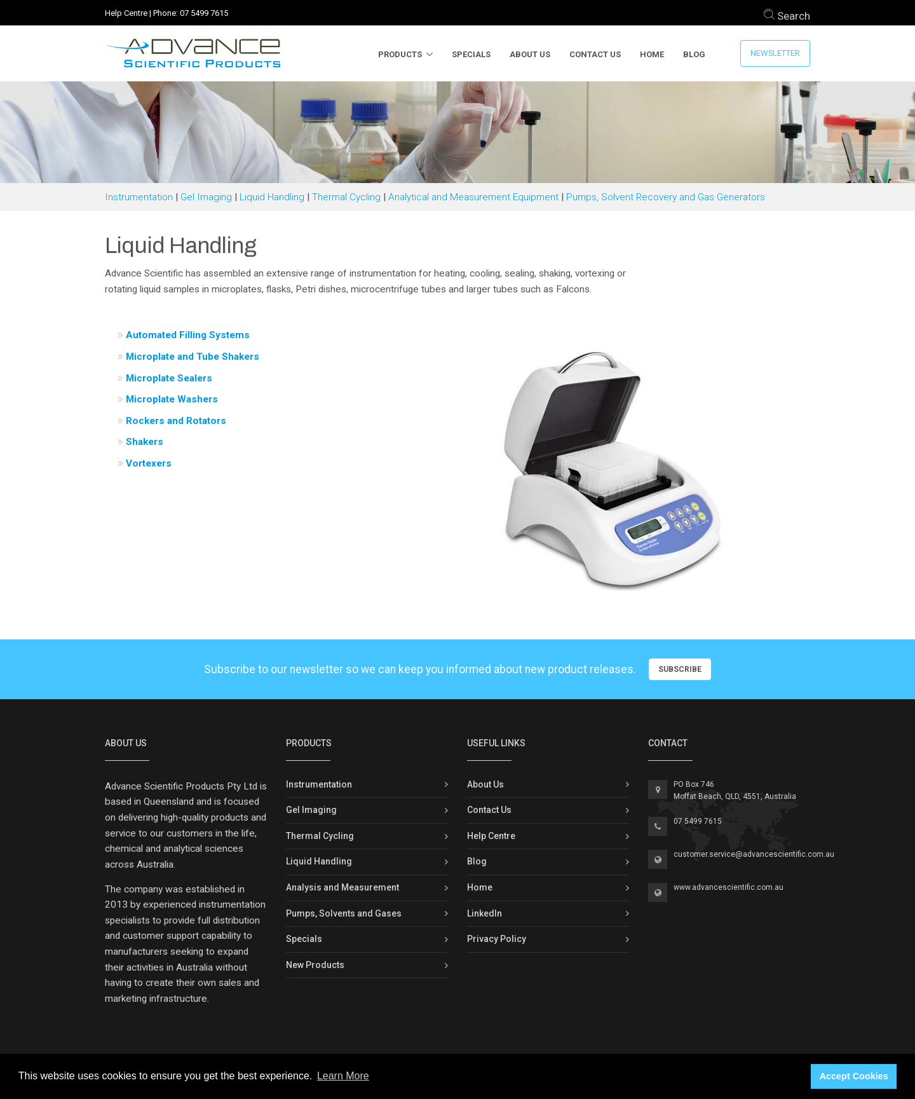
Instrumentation (139, 197)
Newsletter (775, 53)
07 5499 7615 (204, 13)
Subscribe (680, 669)
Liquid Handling (272, 197)
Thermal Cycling (346, 197)
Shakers (144, 441)
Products (400, 54)
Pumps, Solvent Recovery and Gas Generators (665, 197)
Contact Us (595, 54)
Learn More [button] (343, 1075)
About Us (530, 54)
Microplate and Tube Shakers (192, 356)
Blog (694, 54)
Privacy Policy (496, 939)
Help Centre (126, 13)
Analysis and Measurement (342, 887)
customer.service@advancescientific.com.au (754, 854)
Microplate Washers (172, 399)
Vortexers (149, 463)
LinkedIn (484, 913)
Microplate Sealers (169, 378)
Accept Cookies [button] (854, 1076)
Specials (471, 54)
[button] (488, 466)
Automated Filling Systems (188, 335)
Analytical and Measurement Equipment (473, 197)
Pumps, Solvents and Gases (344, 913)
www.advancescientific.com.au (728, 887)
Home (652, 54)
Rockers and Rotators (176, 421)
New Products (315, 965)
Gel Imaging (206, 197)
